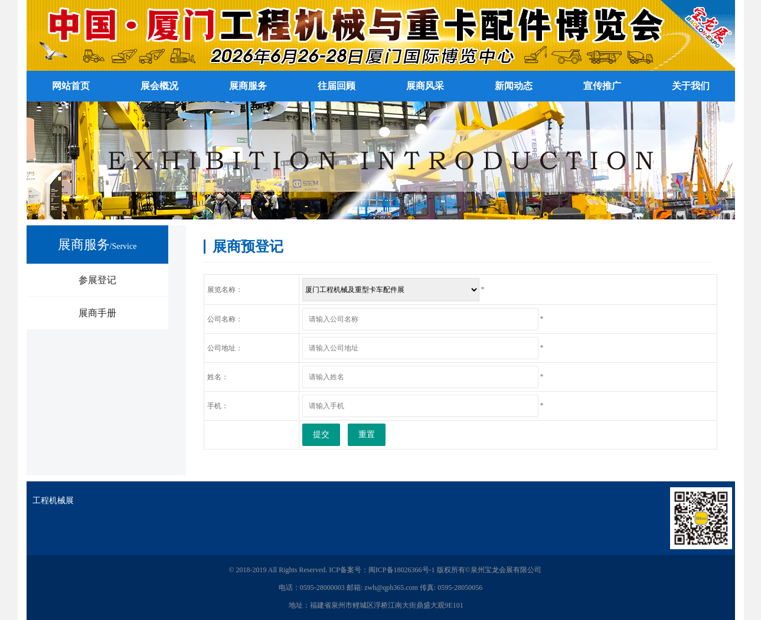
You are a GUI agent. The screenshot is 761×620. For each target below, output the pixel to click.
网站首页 (71, 86)
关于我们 (691, 86)
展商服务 (248, 86)
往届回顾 (336, 86)
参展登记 (97, 280)
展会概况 (159, 86)
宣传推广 (602, 86)
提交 (321, 434)
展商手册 (97, 313)
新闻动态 (514, 86)
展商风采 (425, 86)
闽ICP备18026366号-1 (401, 570)
